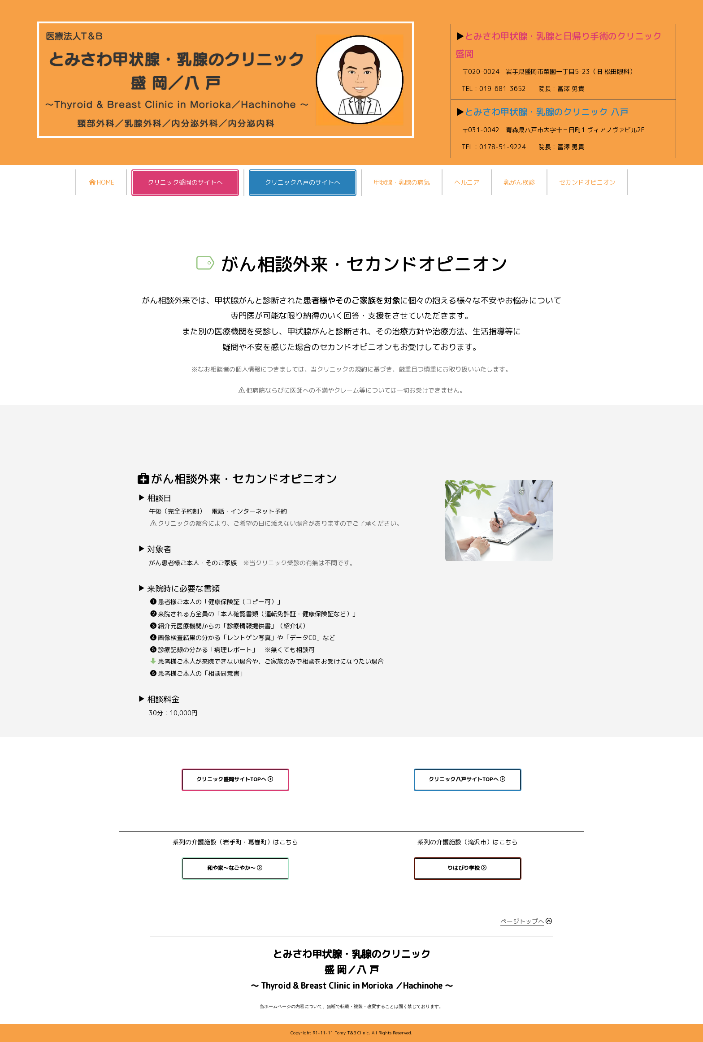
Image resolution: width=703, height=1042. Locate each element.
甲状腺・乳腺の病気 (401, 182)
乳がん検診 (519, 182)
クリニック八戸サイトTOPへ (467, 779)
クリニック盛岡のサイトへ (185, 182)
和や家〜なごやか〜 (234, 868)
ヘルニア (466, 182)
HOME (101, 182)
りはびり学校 (466, 868)
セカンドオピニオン (587, 182)
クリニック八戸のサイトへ (302, 182)
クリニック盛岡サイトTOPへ (234, 779)
